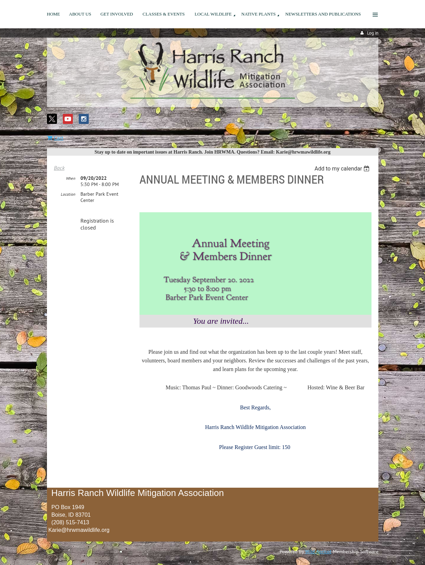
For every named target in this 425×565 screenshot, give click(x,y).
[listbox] (343, 168)
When (70, 178)
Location (68, 194)
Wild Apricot (318, 551)
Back (59, 167)
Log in (372, 33)
